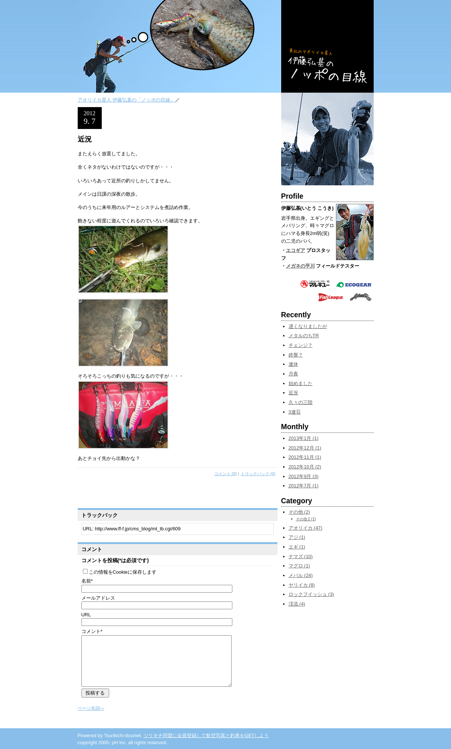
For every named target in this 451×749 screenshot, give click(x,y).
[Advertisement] (164, 493)
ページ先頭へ (91, 708)
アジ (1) (297, 537)
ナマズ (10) (301, 556)
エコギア (295, 250)
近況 (293, 392)
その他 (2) (299, 512)
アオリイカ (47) (306, 528)
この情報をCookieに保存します (119, 572)
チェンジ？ (301, 345)
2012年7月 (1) (304, 485)
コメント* (91, 631)
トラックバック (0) (258, 473)
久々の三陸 (301, 402)
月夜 (293, 374)
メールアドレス (98, 598)
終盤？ (296, 355)
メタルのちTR (304, 335)
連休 (293, 364)
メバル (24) (301, 575)
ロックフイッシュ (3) (311, 594)
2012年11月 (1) (305, 457)
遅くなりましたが (308, 326)
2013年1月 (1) (304, 438)
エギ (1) (297, 547)
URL (86, 614)
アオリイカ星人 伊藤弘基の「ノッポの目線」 (126, 100)
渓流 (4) (297, 604)
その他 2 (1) (306, 519)
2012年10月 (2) (305, 467)
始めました (301, 383)
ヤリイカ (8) (302, 585)
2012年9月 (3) (304, 476)
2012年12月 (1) (305, 448)
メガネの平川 (300, 266)
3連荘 (295, 412)
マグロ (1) (299, 566)
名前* (87, 581)
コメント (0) (225, 473)
